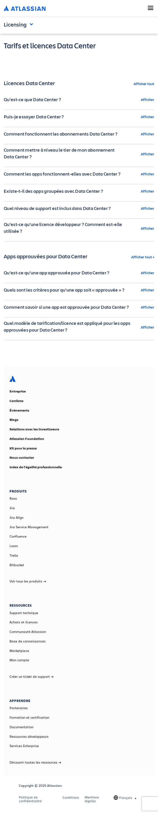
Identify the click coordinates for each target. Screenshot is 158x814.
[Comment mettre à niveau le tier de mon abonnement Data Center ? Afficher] (79, 153)
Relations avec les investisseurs (34, 429)
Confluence (18, 536)
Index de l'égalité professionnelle (36, 467)
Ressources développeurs (29, 736)
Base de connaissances (28, 641)
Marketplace (19, 651)
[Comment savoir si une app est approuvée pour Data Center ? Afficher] (79, 307)
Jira (12, 508)
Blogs (14, 420)
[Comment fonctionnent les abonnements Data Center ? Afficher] (79, 134)
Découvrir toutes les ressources (35, 762)
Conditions (71, 797)
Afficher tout (144, 83)
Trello (14, 555)
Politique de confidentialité (30, 799)
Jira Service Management (29, 527)
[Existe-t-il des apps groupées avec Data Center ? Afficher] (79, 191)
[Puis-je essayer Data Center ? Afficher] (79, 116)
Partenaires (19, 708)
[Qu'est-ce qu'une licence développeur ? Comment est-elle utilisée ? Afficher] (79, 228)
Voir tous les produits (28, 581)
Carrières (16, 401)
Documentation (21, 727)
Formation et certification (29, 717)
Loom (14, 546)
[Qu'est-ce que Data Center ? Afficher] (79, 99)
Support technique (24, 613)
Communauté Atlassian (28, 632)
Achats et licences (24, 622)
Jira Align (16, 517)
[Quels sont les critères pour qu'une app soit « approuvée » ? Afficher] (79, 290)
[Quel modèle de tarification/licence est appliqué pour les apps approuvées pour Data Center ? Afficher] (79, 327)
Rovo (13, 498)
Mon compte (19, 660)
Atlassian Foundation (27, 439)
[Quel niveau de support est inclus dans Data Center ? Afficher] (79, 208)
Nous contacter (22, 457)
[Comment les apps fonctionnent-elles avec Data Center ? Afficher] (79, 174)
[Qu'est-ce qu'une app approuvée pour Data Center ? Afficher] (79, 272)
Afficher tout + (142, 256)
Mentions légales (92, 799)
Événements (19, 410)
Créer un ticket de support (31, 676)
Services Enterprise (24, 746)
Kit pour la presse (23, 448)
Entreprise (18, 391)
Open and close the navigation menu (32, 24)
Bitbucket (17, 565)
